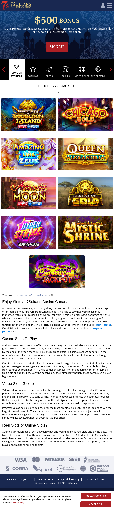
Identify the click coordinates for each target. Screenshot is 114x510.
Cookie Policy (17, 502)
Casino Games (39, 296)
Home (23, 296)
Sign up (57, 46)
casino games (103, 325)
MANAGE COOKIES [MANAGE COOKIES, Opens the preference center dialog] (96, 496)
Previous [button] (3, 69)
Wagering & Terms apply (67, 32)
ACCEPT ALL (96, 504)
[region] (57, 500)
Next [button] (110, 69)
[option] (17, 70)
